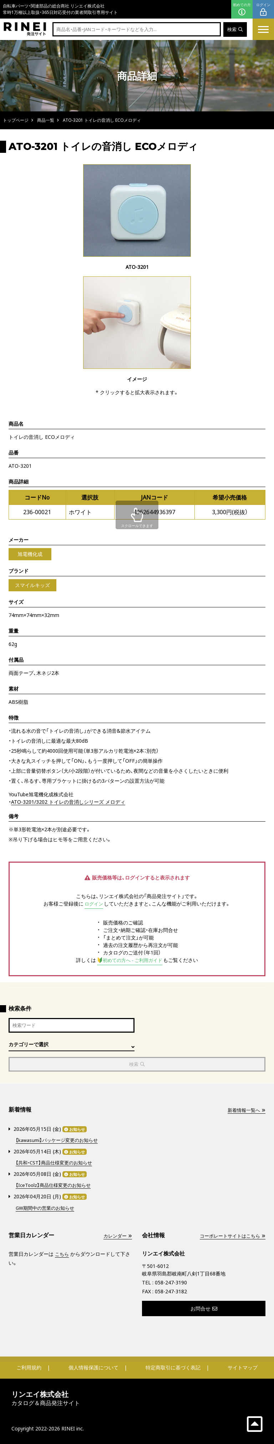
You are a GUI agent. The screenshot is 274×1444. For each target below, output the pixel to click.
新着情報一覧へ (245, 1111)
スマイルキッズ (32, 585)
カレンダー (116, 1235)
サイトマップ (243, 1367)
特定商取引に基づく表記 (173, 1367)
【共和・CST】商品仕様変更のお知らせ (56, 1163)
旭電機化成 (29, 554)
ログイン (263, 9)
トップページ (16, 120)
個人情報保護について (93, 1367)
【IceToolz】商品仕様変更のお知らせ (56, 1185)
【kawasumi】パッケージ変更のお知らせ (60, 1141)
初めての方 (242, 9)
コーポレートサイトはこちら (230, 1235)
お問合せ (204, 1308)
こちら (62, 1253)
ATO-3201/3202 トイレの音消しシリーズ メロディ (68, 801)
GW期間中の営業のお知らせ (47, 1207)
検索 (234, 29)
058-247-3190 (171, 1282)
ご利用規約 (28, 1367)
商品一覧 (45, 120)
